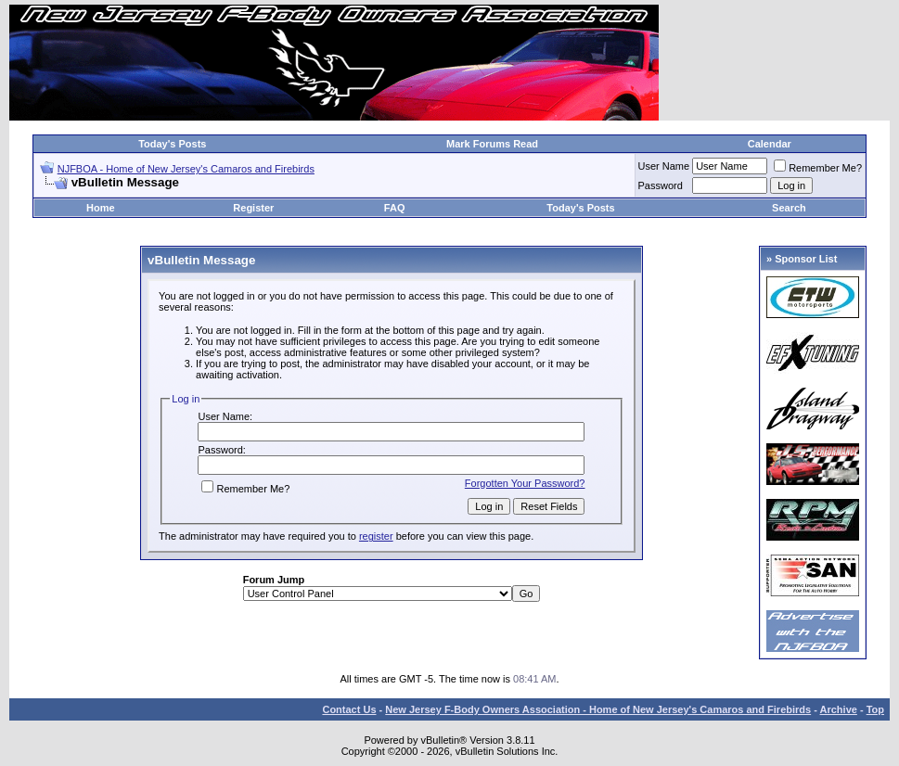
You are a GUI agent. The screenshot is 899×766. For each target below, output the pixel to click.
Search (789, 207)
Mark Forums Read (492, 143)
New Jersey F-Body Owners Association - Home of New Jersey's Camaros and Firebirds (598, 709)
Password (660, 185)
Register (253, 207)
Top (875, 709)
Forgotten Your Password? (525, 483)
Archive (838, 709)
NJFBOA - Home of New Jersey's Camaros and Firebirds (186, 168)
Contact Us (349, 709)
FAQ (394, 207)
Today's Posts (172, 143)
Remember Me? (818, 167)
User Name (664, 166)
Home (100, 207)
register (376, 536)
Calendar (769, 143)
